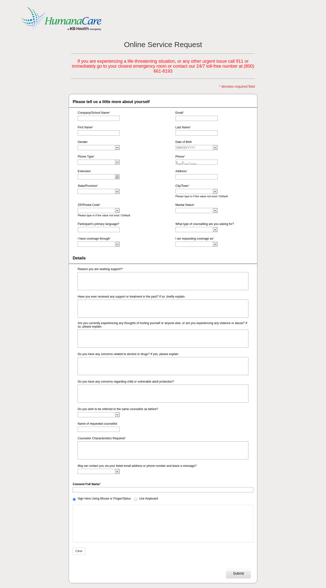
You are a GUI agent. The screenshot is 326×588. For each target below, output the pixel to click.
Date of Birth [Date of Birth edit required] (184, 142)
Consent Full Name (86, 484)
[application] (117, 176)
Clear (79, 551)
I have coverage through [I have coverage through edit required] (94, 238)
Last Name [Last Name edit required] (183, 127)
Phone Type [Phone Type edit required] (86, 156)
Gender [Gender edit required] (83, 142)
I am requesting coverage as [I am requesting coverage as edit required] (195, 238)
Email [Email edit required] (180, 112)
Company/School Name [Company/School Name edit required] (94, 112)
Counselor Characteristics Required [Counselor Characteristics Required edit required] (102, 438)
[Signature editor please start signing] (163, 523)
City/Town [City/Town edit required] (183, 186)
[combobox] (97, 147)
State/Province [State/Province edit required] (88, 186)
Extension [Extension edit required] (84, 171)
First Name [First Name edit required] (85, 127)
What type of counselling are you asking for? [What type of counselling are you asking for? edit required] (205, 224)
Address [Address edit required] (182, 171)
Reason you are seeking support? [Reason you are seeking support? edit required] (100, 269)
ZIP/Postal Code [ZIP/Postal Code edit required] (89, 205)
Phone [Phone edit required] (180, 156)
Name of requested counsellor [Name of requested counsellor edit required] (97, 423)
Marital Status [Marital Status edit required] (185, 205)
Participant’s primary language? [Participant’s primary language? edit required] (98, 224)
